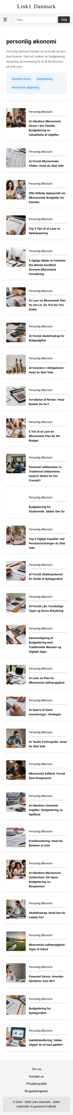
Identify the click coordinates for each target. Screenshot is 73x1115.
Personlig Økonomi (41, 111)
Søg (64, 19)
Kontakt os (36, 1076)
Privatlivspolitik (36, 1083)
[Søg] (36, 19)
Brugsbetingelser (36, 1091)
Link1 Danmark (36, 6)
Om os (36, 1069)
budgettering (45, 78)
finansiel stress (21, 78)
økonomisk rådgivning (25, 87)
